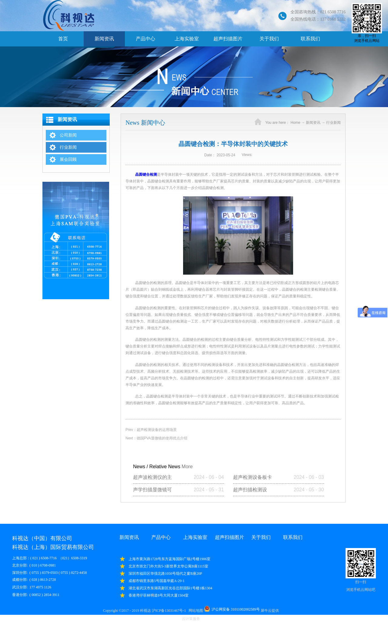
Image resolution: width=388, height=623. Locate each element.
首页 (63, 38)
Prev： (151, 430)
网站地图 (195, 610)
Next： (156, 438)
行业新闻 (333, 122)
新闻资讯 (313, 122)
